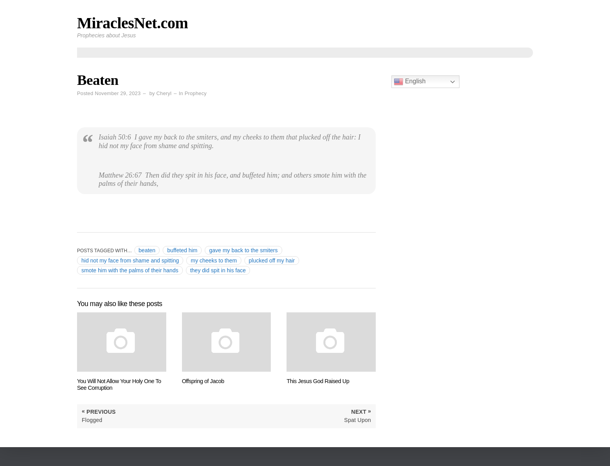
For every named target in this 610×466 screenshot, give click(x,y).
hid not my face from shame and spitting (130, 260)
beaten (147, 250)
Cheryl (163, 93)
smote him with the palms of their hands (129, 270)
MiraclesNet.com (132, 23)
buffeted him (182, 250)
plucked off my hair (272, 260)
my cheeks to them (214, 260)
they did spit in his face (218, 270)
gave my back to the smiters (243, 250)
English (410, 81)
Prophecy (196, 93)
